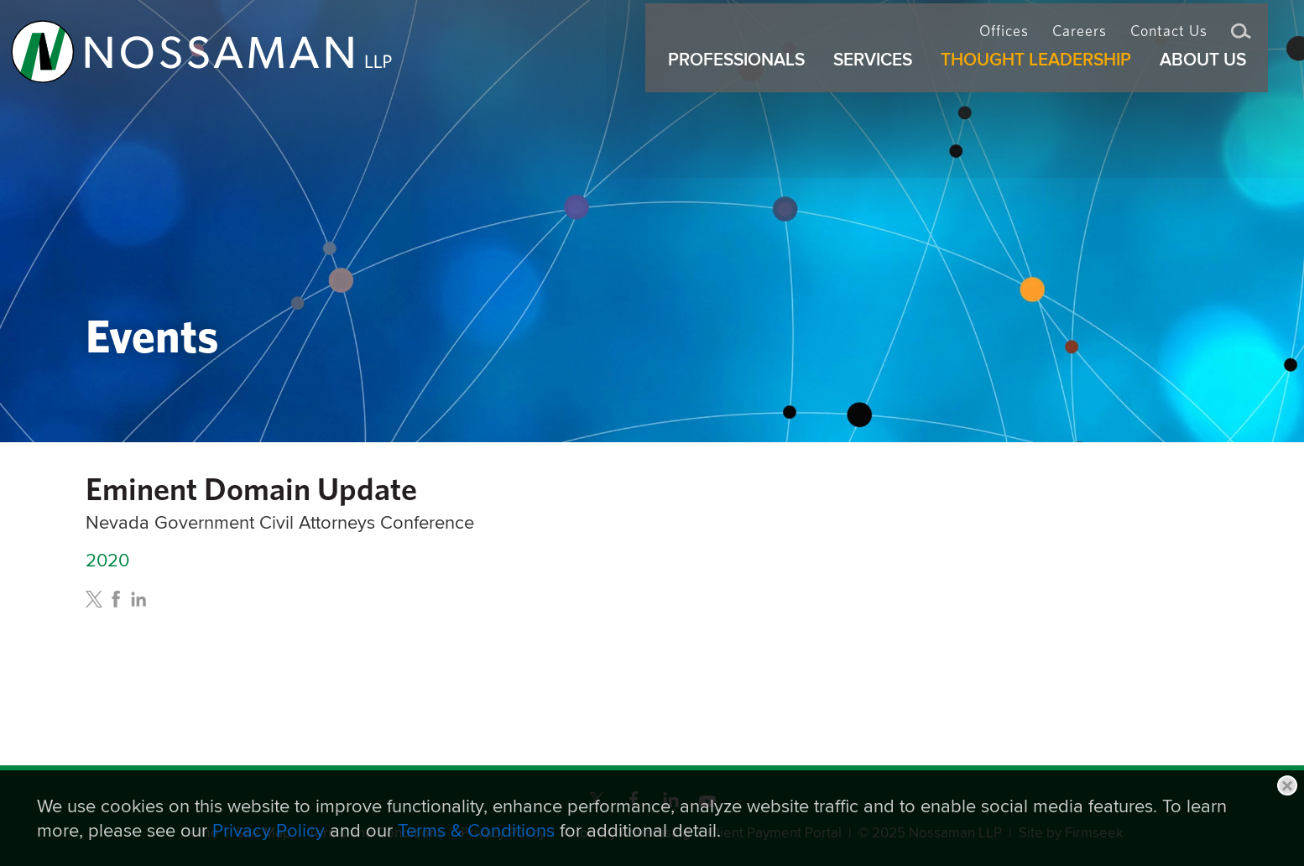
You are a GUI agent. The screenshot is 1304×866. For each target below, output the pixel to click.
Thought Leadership (1043, 73)
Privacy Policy (268, 829)
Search (1241, 40)
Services (880, 73)
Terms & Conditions (476, 829)
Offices (1004, 38)
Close (1287, 785)
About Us (1210, 73)
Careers (1079, 38)
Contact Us (1169, 38)
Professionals (743, 73)
